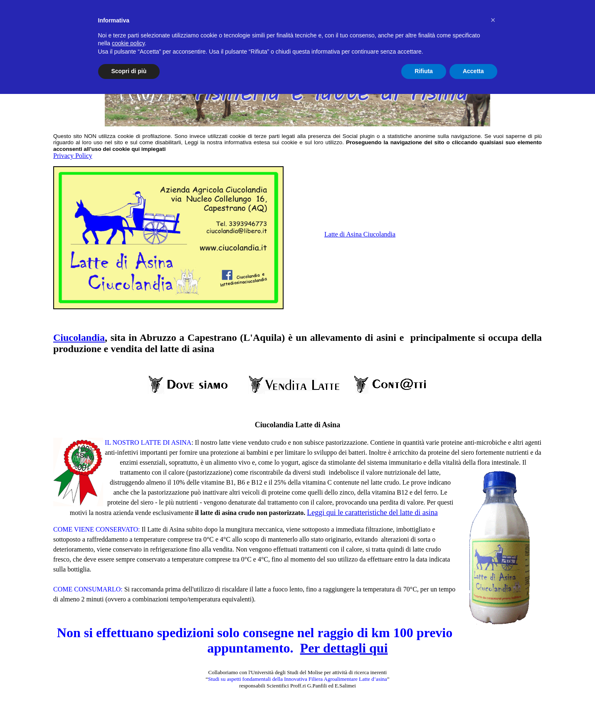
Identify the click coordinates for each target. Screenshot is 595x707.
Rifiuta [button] (424, 71)
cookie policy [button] (128, 43)
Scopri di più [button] (129, 71)
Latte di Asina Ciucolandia (359, 234)
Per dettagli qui (344, 647)
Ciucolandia (79, 337)
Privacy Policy (72, 155)
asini (386, 337)
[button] (493, 20)
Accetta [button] (473, 71)
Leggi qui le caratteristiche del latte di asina (372, 512)
